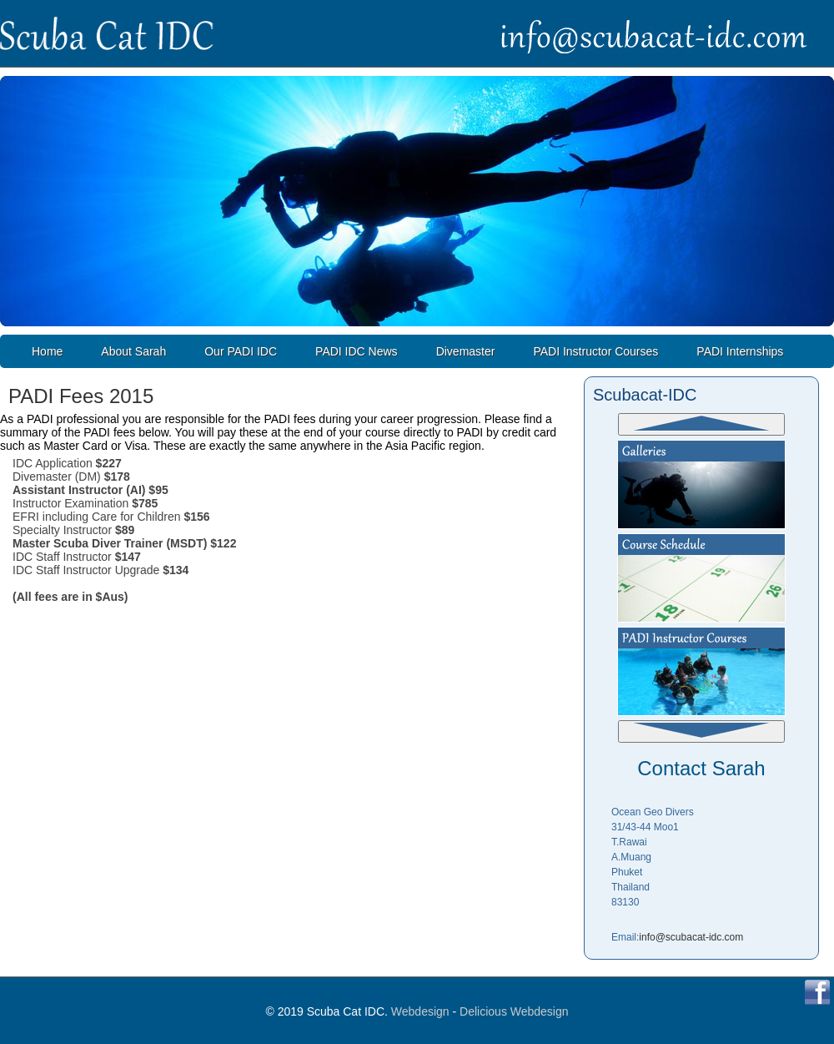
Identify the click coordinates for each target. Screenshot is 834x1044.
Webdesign (420, 1011)
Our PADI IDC (240, 351)
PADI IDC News (356, 351)
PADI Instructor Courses (595, 351)
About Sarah (133, 351)
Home (47, 351)
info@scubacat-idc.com (691, 937)
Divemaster (465, 351)
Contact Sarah (701, 768)
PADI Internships (739, 351)
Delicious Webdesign (514, 1011)
